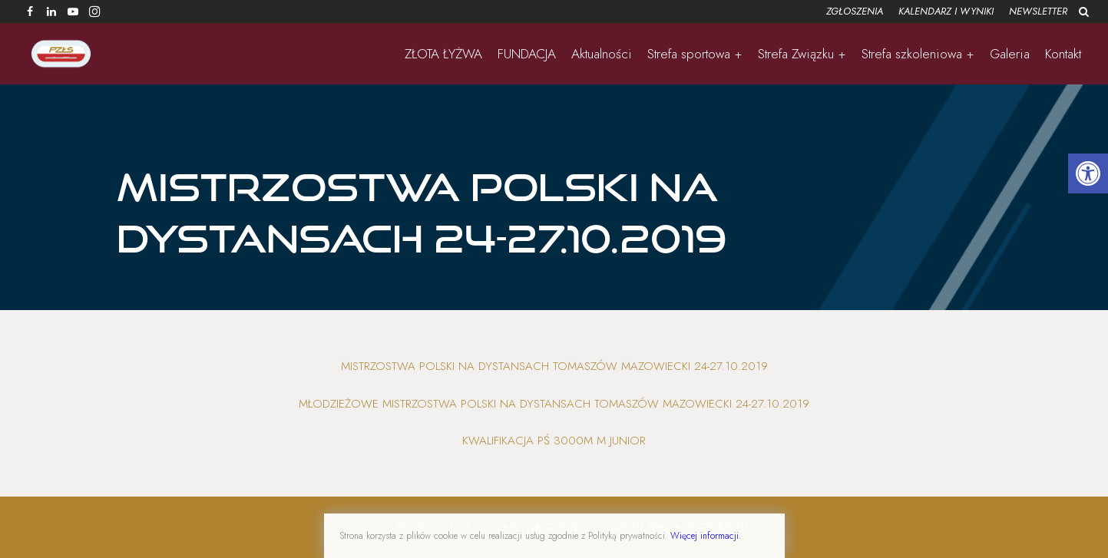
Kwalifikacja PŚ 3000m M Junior (554, 440)
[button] (1088, 173)
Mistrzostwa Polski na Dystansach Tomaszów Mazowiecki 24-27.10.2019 (554, 366)
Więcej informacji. (705, 536)
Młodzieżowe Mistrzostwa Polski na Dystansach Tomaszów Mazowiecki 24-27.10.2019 (554, 403)
